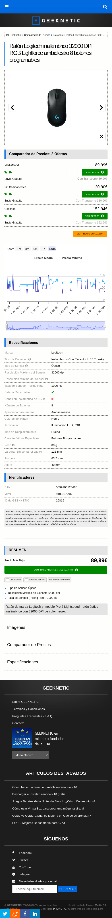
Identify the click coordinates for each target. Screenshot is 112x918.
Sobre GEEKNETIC (25, 701)
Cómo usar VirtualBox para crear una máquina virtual (48, 808)
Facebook (22, 853)
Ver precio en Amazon (90, 233)
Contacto (18, 723)
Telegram (21, 874)
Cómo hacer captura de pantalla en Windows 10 (44, 787)
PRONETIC (59, 908)
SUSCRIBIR (67, 889)
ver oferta (94, 172)
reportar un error (59, 580)
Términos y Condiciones (28, 709)
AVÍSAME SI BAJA (35, 579)
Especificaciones (22, 662)
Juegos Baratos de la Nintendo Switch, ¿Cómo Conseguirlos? (53, 801)
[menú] (6, 6)
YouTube (21, 867)
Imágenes (16, 627)
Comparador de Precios (37, 35)
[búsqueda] (105, 6)
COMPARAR (13, 579)
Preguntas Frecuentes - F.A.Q (32, 716)
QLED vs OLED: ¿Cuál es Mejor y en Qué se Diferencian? (51, 815)
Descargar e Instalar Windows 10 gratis (38, 794)
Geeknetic (15, 35)
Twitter (20, 860)
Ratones (58, 35)
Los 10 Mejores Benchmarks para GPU (38, 823)
